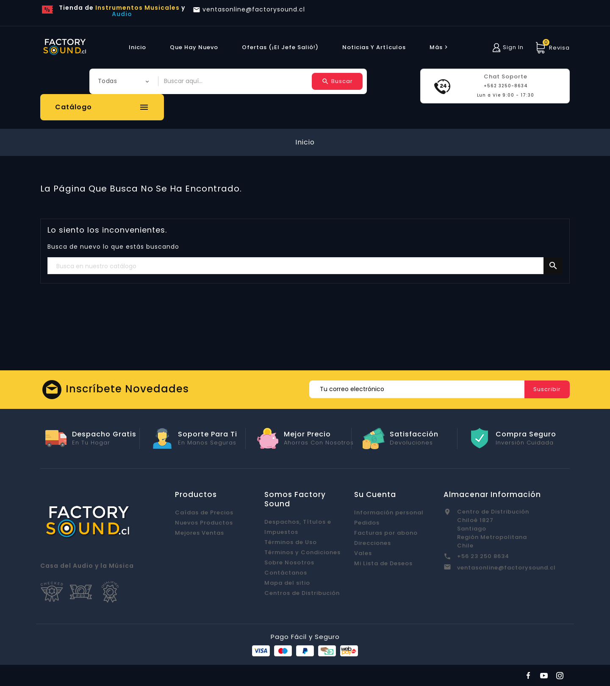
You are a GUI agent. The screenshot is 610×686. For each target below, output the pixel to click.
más (440, 47)
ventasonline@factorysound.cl (506, 568)
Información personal (389, 512)
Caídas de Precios (204, 512)
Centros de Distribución (302, 593)
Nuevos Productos (204, 523)
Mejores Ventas (199, 533)
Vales (363, 553)
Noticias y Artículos (374, 47)
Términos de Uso (290, 542)
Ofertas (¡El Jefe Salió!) (280, 47)
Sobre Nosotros (289, 562)
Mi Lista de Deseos (383, 563)
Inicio (137, 47)
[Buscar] (305, 266)
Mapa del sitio (287, 583)
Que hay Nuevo (194, 47)
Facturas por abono (386, 533)
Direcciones (372, 543)
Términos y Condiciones (302, 552)
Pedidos (367, 523)
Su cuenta (375, 494)
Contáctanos (285, 573)
